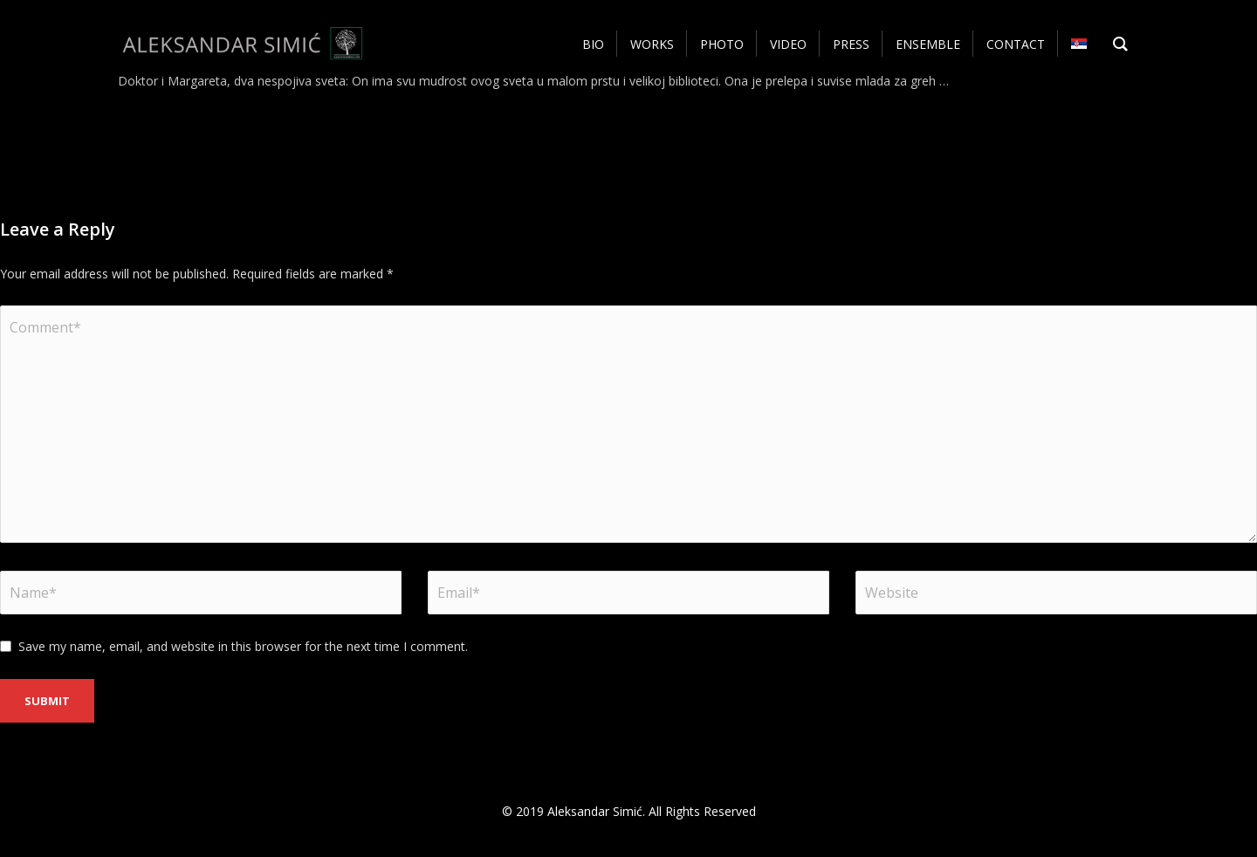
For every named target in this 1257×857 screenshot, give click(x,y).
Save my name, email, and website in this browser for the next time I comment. (243, 646)
